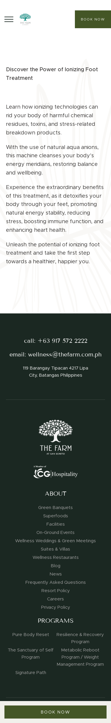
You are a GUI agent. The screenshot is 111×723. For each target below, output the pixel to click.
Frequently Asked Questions (55, 582)
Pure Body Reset (30, 634)
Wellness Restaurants (56, 557)
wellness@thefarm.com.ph (65, 354)
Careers (55, 599)
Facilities (55, 524)
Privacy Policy (55, 607)
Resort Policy (55, 590)
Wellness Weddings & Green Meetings (55, 540)
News (55, 574)
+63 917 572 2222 (62, 340)
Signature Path (30, 672)
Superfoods (55, 516)
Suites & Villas (55, 549)
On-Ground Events (55, 532)
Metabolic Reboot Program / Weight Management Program (80, 657)
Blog (55, 565)
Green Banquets (55, 507)
